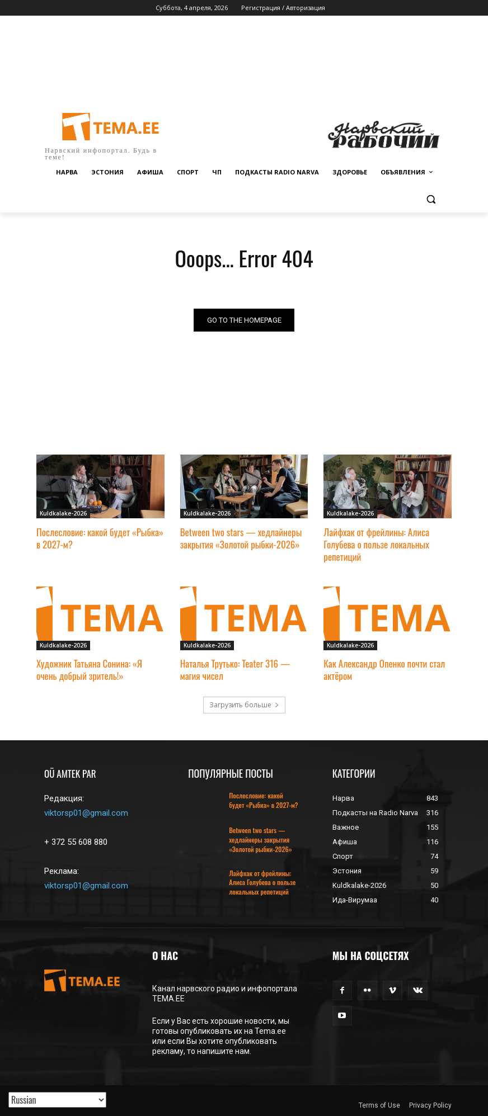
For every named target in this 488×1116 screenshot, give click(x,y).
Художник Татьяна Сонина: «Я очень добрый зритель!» (89, 669)
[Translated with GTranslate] (57, 1100)
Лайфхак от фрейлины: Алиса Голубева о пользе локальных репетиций (376, 544)
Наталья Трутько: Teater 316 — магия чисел (235, 669)
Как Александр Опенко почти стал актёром (384, 669)
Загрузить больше (244, 705)
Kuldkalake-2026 (63, 514)
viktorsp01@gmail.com (86, 813)
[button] (430, 199)
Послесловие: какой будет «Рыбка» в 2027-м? (99, 538)
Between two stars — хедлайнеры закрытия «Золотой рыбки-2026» (241, 538)
